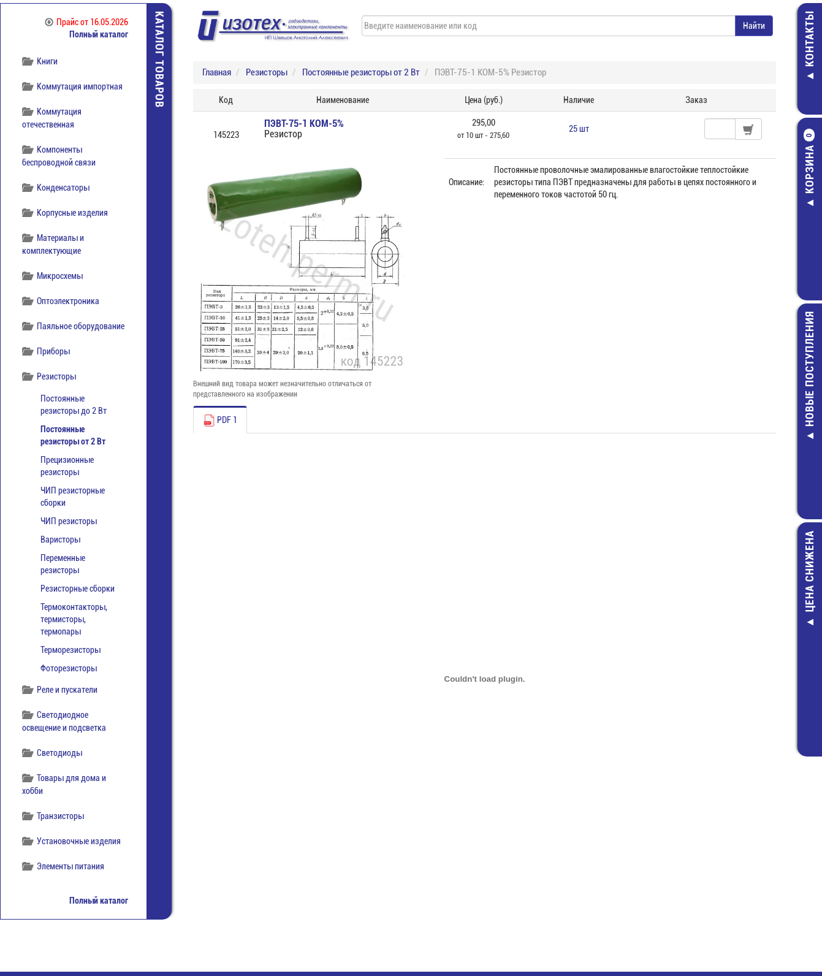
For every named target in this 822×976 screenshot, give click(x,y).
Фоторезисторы (68, 668)
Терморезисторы (70, 650)
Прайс (86, 22)
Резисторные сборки (77, 588)
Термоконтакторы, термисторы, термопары (73, 619)
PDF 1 (220, 420)
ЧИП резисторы (68, 521)
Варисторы (60, 539)
